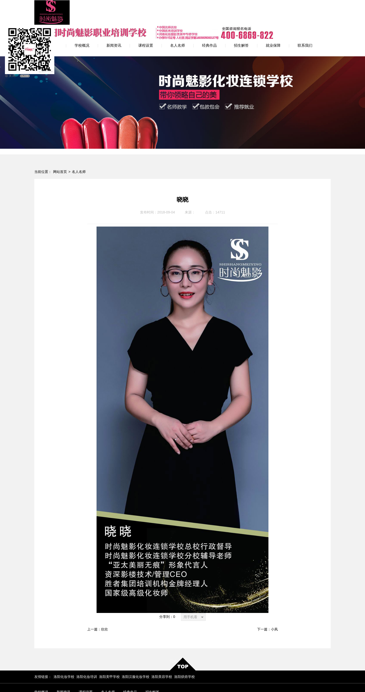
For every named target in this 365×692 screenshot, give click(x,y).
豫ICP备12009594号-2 (137, 681)
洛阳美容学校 (161, 651)
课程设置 (86, 666)
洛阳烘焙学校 (184, 651)
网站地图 (228, 680)
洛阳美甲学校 (109, 651)
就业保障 (41, 674)
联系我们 (63, 674)
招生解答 (152, 666)
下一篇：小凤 (267, 603)
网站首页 (60, 146)
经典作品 (130, 666)
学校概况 (41, 666)
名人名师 (79, 146)
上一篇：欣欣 (97, 603)
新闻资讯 (63, 666)
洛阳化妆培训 (86, 651)
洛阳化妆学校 (64, 651)
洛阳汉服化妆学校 (135, 651)
